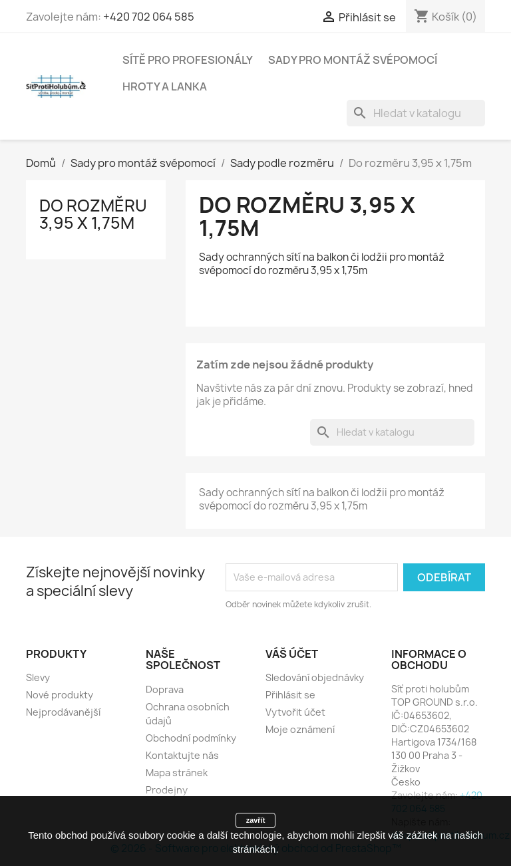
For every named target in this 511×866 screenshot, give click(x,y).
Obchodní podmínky (191, 738)
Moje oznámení (300, 729)
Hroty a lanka (164, 86)
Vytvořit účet (295, 712)
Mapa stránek (177, 772)
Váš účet (291, 654)
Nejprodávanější (63, 712)
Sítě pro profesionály (187, 60)
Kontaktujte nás (182, 755)
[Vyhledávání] (416, 113)
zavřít (255, 820)
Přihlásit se (290, 694)
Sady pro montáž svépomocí (352, 60)
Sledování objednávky (314, 677)
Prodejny (167, 790)
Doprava (165, 689)
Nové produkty (59, 694)
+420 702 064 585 (148, 16)
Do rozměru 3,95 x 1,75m (93, 214)
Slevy (38, 677)
